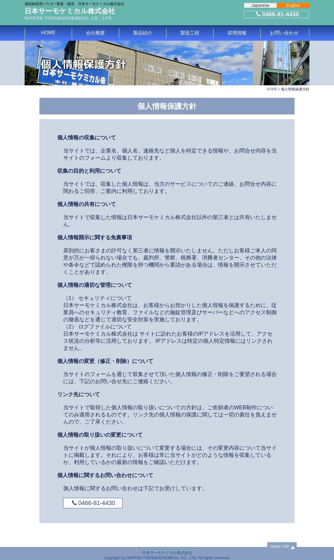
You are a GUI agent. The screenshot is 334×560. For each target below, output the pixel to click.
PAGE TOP (280, 546)
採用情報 (237, 32)
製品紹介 (142, 32)
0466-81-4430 (277, 14)
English (293, 5)
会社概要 (95, 32)
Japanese (261, 5)
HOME (48, 32)
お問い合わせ (284, 32)
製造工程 (189, 32)
